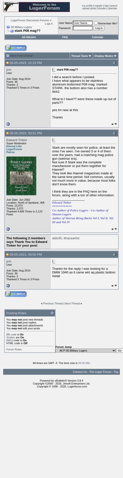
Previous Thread (53, 303)
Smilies (10, 337)
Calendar (97, 37)
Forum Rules (14, 349)
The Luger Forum (100, 371)
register (99, 5)
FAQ (65, 37)
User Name (65, 22)
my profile (87, 5)
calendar (112, 8)
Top (116, 371)
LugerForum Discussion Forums (30, 20)
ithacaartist (71, 238)
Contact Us (80, 371)
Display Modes (104, 55)
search (113, 5)
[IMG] (9, 340)
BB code (11, 334)
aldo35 (57, 238)
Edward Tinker (16, 140)
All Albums (29, 37)
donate (102, 8)
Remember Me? (105, 23)
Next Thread (72, 303)
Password (64, 28)
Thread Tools (79, 55)
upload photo (89, 8)
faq (106, 5)
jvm (8, 70)
